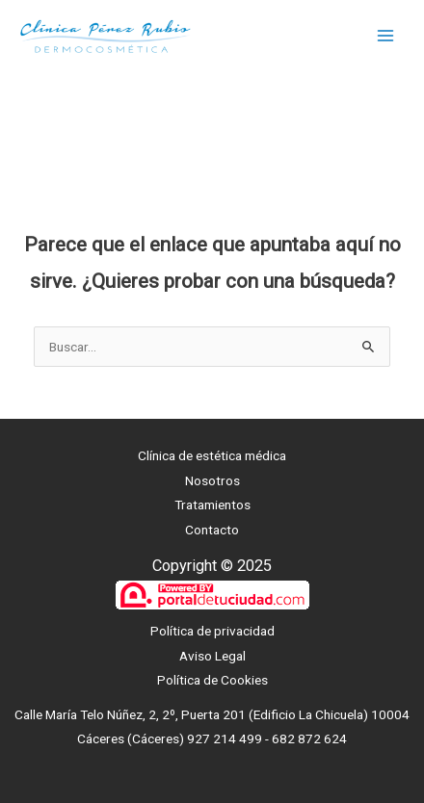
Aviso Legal (212, 655)
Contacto (212, 529)
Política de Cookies (212, 679)
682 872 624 (309, 738)
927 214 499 (224, 738)
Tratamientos (212, 504)
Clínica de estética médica (212, 455)
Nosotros (212, 480)
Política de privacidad (212, 630)
